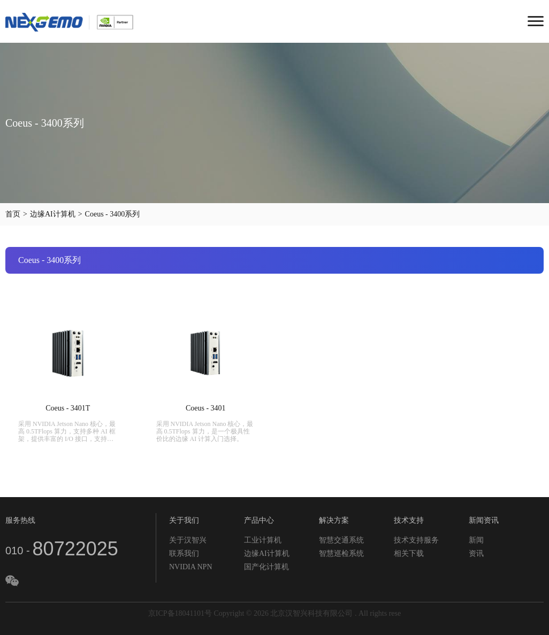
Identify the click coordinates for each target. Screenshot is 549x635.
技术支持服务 (416, 540)
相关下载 (409, 553)
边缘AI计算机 (52, 214)
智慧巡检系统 (341, 553)
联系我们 (184, 553)
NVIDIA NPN (190, 567)
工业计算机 (262, 540)
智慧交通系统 (341, 540)
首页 (12, 214)
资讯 (476, 553)
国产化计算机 (266, 567)
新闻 (476, 540)
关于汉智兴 (188, 540)
